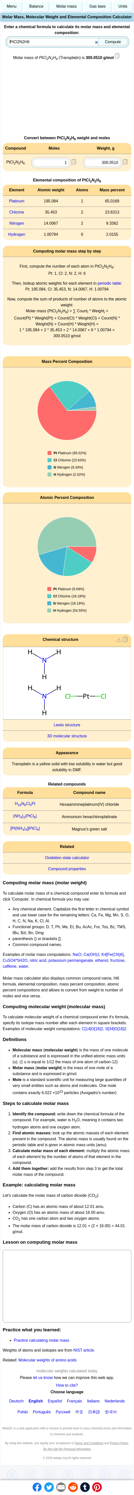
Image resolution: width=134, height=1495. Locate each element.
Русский (63, 1412)
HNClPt (25, 804)
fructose (117, 960)
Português (42, 1412)
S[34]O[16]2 (115, 1029)
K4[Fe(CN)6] (112, 954)
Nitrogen (16, 223)
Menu (12, 6)
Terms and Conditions (89, 1443)
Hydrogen (16, 234)
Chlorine (16, 212)
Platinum (16, 201)
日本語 (94, 1412)
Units (122, 6)
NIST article (83, 1350)
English (36, 1401)
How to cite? (67, 1385)
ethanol (101, 960)
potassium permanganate (71, 960)
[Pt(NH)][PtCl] (25, 828)
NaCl (77, 954)
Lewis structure (67, 725)
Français (74, 1401)
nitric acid (38, 960)
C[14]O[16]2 (92, 1029)
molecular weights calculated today (67, 1371)
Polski (22, 1412)
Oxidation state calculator (67, 858)
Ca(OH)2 (91, 954)
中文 (79, 1412)
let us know (43, 1378)
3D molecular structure (67, 736)
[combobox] (67, 42)
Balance (36, 6)
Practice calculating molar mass (41, 1340)
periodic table (109, 283)
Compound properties (67, 869)
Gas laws (97, 6)
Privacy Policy (119, 1443)
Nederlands (115, 1401)
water (23, 966)
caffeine (10, 966)
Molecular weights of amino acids (47, 1360)
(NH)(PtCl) (25, 816)
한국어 (111, 1412)
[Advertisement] (67, 100)
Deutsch (16, 1401)
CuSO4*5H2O (15, 960)
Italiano (93, 1401)
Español (55, 1401)
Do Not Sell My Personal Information (67, 1449)
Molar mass (66, 6)
